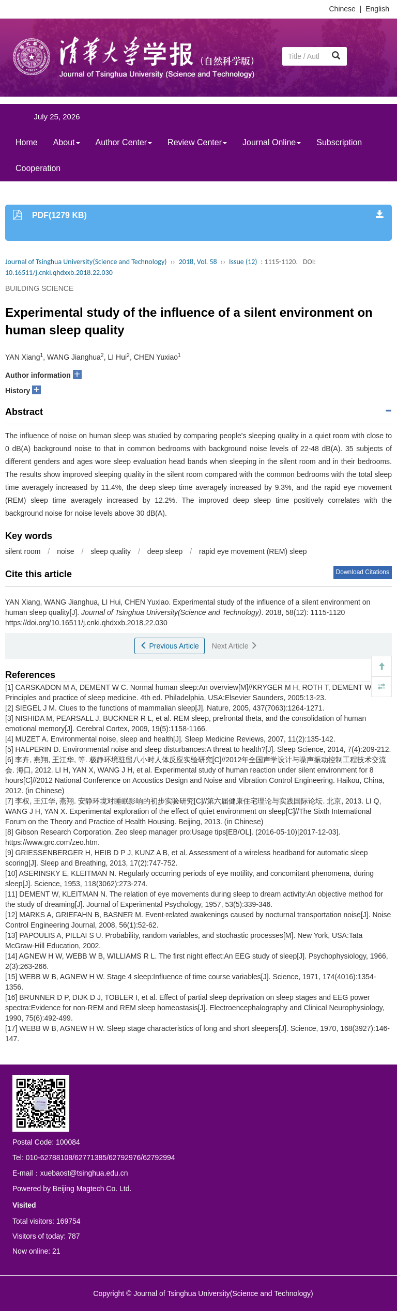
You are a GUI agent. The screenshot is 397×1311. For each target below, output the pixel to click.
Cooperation (38, 168)
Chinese (342, 9)
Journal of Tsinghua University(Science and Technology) (85, 261)
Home (27, 142)
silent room (22, 551)
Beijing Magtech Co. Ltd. (92, 1188)
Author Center (124, 142)
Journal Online (271, 142)
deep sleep (165, 551)
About (66, 142)
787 (74, 1236)
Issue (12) (243, 261)
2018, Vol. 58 (198, 261)
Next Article (235, 646)
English (377, 9)
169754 (68, 1221)
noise (65, 551)
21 (56, 1251)
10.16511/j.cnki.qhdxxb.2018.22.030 (59, 272)
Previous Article (169, 646)
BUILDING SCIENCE (39, 288)
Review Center (197, 142)
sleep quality (110, 551)
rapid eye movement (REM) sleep (253, 551)
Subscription (339, 142)
